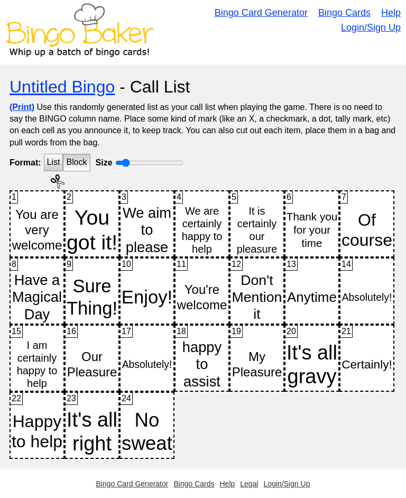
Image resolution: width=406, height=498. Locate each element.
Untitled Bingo (62, 86)
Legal (249, 483)
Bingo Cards (344, 12)
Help (391, 12)
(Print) (22, 107)
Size (104, 162)
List (53, 162)
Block (76, 162)
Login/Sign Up (371, 27)
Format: (25, 162)
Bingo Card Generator (261, 12)
